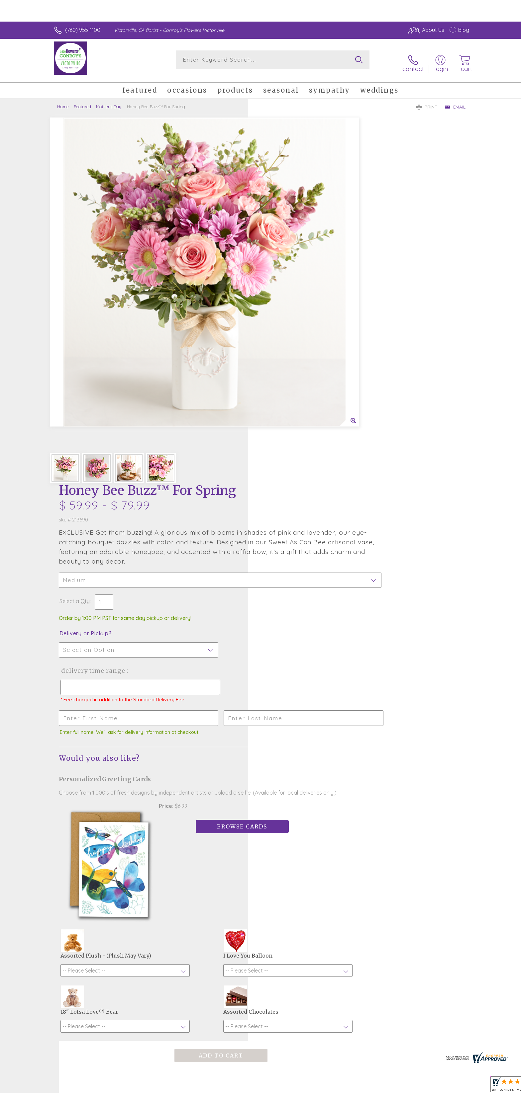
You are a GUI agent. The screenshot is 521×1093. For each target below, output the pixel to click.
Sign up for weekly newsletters (344, 821)
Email (455, 102)
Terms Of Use (324, 1086)
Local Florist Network (410, 1086)
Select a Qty (276, 238)
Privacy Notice (363, 1086)
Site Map (451, 1086)
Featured (82, 101)
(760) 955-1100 (82, 30)
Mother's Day (108, 101)
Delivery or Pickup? (287, 271)
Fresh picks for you (202, 825)
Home (63, 101)
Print (427, 102)
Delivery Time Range (294, 308)
